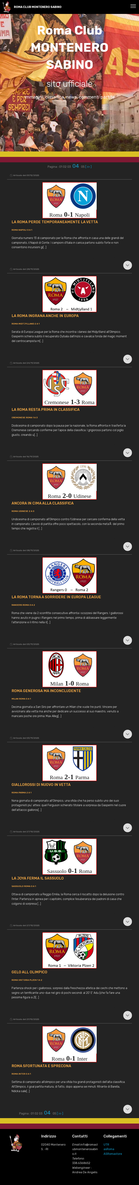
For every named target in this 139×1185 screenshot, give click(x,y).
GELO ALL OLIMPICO (29, 972)
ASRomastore (113, 1154)
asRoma (109, 1149)
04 (76, 166)
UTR (106, 1144)
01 (61, 166)
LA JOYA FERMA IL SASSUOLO (38, 878)
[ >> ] (88, 166)
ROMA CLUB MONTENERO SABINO (38, 7)
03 (69, 166)
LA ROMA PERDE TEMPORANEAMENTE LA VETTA (55, 222)
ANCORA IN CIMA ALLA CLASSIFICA (43, 503)
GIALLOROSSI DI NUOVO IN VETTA (41, 784)
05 (83, 166)
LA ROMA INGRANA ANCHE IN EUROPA (45, 316)
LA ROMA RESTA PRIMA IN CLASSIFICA (46, 409)
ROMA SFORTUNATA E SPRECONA (41, 1066)
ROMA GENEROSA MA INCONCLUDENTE (46, 691)
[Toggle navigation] (133, 6)
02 (65, 166)
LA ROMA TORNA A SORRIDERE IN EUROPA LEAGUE (56, 597)
